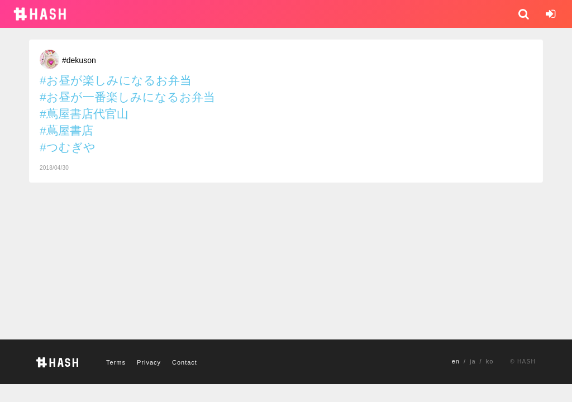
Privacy (149, 362)
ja (473, 361)
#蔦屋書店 (66, 130)
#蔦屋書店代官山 (84, 113)
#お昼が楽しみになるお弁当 (116, 80)
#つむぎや (68, 147)
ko (490, 361)
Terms (116, 362)
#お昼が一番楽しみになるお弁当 (127, 96)
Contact (184, 362)
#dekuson (79, 60)
